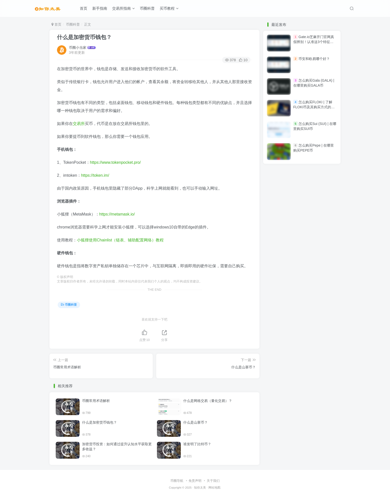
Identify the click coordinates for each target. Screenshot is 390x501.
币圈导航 (176, 481)
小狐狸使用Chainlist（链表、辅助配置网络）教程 (120, 240)
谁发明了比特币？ (197, 444)
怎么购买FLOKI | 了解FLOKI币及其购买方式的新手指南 (314, 107)
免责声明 (195, 481)
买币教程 (169, 8)
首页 (83, 8)
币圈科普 (147, 8)
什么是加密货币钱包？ (84, 37)
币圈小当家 (77, 48)
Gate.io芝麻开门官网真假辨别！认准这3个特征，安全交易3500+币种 (313, 42)
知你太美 (200, 487)
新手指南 (99, 8)
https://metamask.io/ (117, 214)
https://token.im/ (95, 175)
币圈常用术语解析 (96, 401)
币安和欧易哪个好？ (314, 59)
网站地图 (214, 487)
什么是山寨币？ (195, 422)
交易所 (79, 123)
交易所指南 (123, 8)
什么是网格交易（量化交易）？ (207, 401)
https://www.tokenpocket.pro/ (115, 162)
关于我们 (213, 481)
